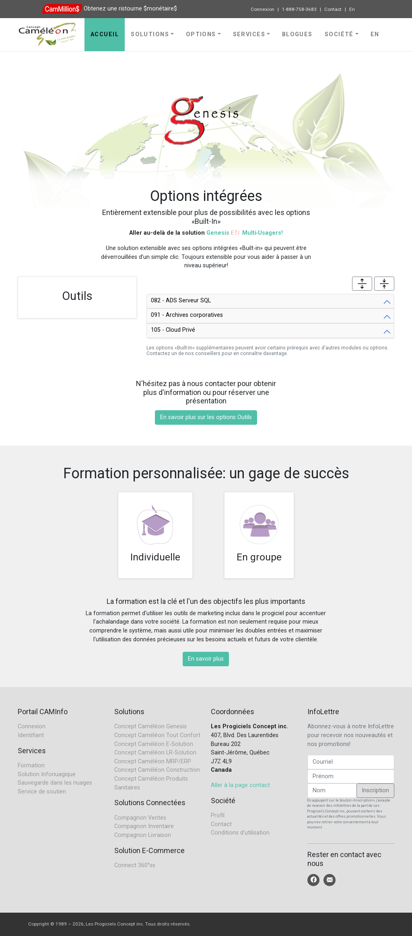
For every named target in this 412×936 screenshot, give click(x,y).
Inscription (375, 790)
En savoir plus (206, 658)
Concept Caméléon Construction (157, 770)
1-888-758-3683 (299, 9)
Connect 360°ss (134, 865)
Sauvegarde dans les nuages (55, 782)
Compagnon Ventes (140, 817)
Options (201, 34)
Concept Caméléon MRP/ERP (152, 761)
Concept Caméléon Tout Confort (157, 735)
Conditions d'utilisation (240, 832)
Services (249, 34)
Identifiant (31, 735)
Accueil (105, 34)
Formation (31, 765)
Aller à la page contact (240, 785)
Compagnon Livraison (142, 835)
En (352, 9)
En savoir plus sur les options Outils (206, 417)
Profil (218, 815)
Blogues (297, 34)
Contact (333, 9)
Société (339, 34)
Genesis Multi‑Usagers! (244, 232)
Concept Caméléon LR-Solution (155, 752)
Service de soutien (42, 791)
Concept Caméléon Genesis (150, 726)
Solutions (150, 34)
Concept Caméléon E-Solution (153, 744)
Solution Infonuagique (47, 774)
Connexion (262, 9)
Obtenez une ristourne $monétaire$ (130, 8)
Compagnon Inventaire (144, 826)
